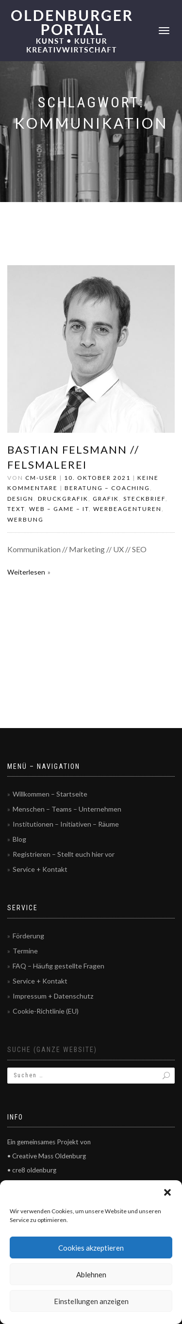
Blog (19, 839)
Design (20, 498)
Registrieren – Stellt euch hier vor (64, 854)
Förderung (28, 936)
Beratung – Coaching (107, 488)
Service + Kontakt (40, 869)
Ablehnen (91, 1274)
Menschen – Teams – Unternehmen (67, 809)
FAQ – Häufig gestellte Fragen (58, 966)
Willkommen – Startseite (50, 794)
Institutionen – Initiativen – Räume (66, 824)
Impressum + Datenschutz (53, 996)
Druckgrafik (63, 498)
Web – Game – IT (59, 508)
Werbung (25, 519)
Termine (25, 951)
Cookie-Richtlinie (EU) (46, 1011)
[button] (167, 1192)
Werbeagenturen (127, 508)
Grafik (106, 498)
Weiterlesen (26, 572)
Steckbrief (144, 498)
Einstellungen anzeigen (91, 1301)
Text (16, 508)
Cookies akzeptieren (91, 1247)
